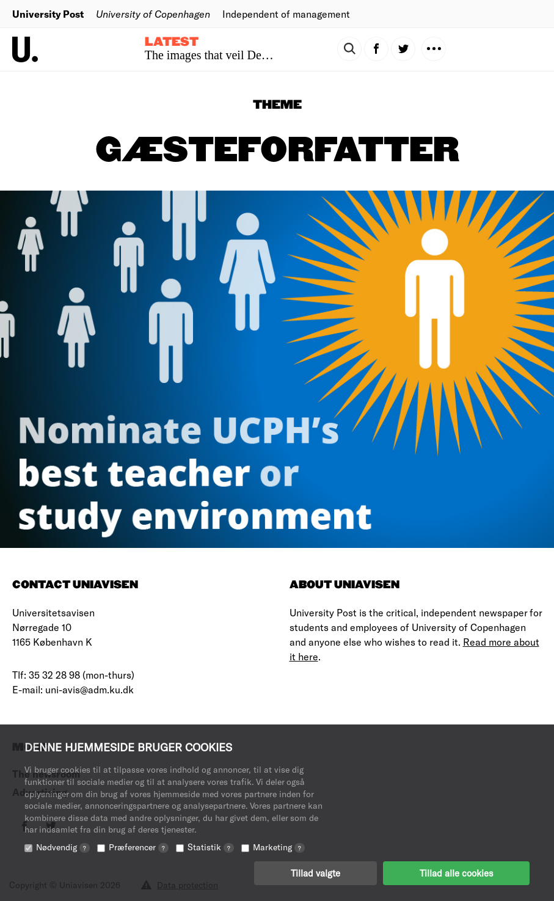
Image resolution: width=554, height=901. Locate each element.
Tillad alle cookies (456, 873)
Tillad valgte (315, 873)
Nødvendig (63, 847)
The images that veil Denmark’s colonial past (255, 55)
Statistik (211, 847)
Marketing (279, 847)
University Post (48, 14)
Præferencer (139, 847)
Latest (172, 42)
